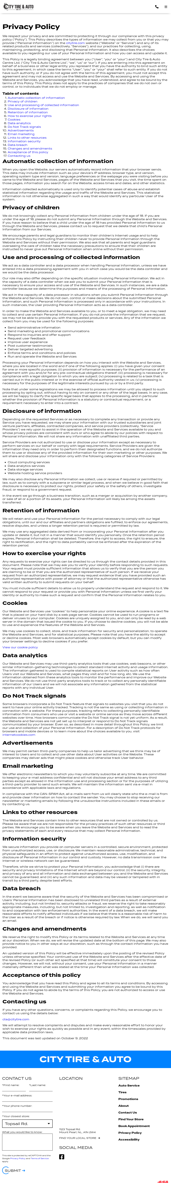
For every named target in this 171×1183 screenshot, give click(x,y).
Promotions (128, 1099)
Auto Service (129, 1086)
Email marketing (21, 134)
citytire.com (75, 43)
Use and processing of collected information (43, 105)
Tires (122, 1092)
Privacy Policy (17, 1158)
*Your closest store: (16, 1116)
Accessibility (129, 1140)
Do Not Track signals (24, 127)
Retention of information (28, 112)
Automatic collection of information (36, 98)
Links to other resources (27, 137)
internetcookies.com (18, 735)
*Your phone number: (17, 1105)
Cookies (14, 119)
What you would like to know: (22, 1132)
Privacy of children (22, 101)
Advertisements (21, 130)
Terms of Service (40, 1158)
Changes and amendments (30, 148)
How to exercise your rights (30, 116)
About (123, 1106)
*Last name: (37, 1085)
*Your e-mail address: (17, 1095)
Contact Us (127, 1113)
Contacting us (19, 156)
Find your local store (77, 1138)
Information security (24, 141)
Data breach (17, 145)
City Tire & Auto (85, 1059)
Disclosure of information (28, 108)
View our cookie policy (20, 647)
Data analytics (19, 123)
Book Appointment (134, 1126)
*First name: (10, 1085)
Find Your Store (131, 1119)
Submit (13, 1170)
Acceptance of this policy (28, 152)
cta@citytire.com (15, 1019)
